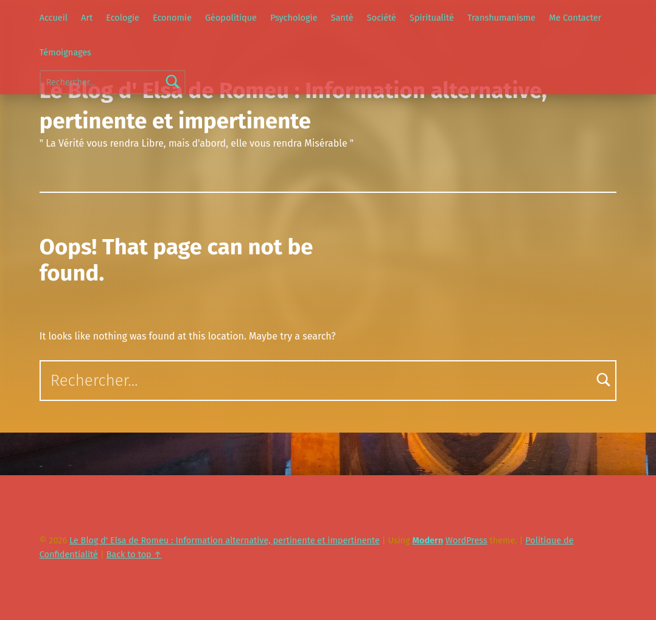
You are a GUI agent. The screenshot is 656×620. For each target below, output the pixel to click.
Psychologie (293, 17)
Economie (172, 17)
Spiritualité (432, 17)
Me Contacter (575, 17)
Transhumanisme (501, 17)
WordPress (466, 540)
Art (86, 17)
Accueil (54, 17)
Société (381, 17)
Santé (342, 17)
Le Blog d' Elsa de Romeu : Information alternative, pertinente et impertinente (224, 540)
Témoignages (65, 52)
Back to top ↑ (134, 554)
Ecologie (122, 17)
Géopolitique (231, 17)
